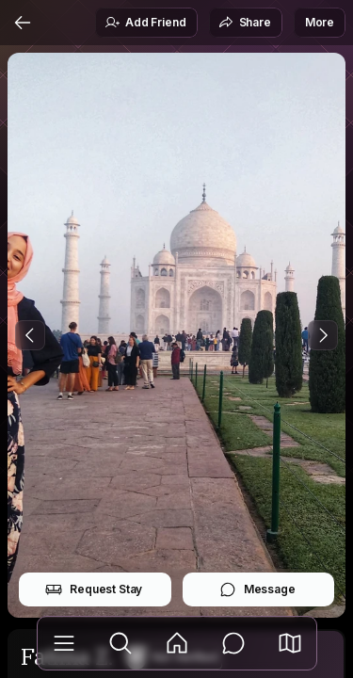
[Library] (64, 643)
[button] (289, 643)
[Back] (23, 23)
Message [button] (257, 589)
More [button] (319, 22)
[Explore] (120, 643)
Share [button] (244, 22)
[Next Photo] (323, 335)
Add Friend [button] (144, 22)
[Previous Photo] (30, 335)
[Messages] (233, 643)
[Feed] (176, 643)
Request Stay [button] (93, 589)
